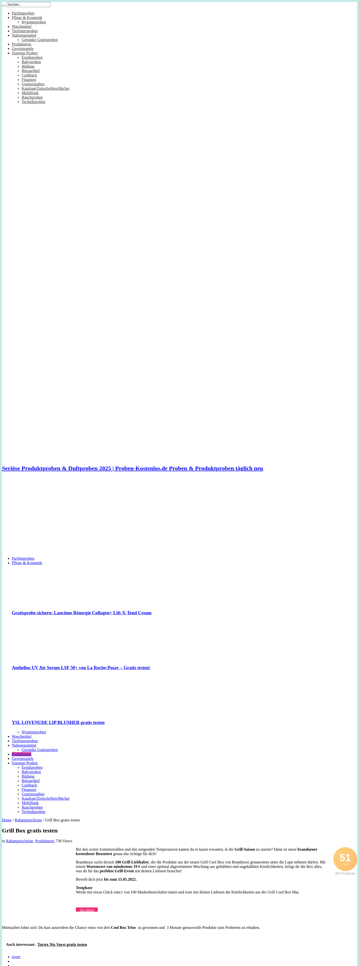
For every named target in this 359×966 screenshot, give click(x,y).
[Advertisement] (179, 517)
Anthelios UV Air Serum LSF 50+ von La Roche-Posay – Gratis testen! (81, 667)
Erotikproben (32, 57)
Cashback (29, 75)
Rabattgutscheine (28, 820)
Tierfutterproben (25, 31)
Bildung (28, 66)
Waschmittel (22, 26)
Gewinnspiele (22, 48)
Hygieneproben (34, 22)
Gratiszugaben (33, 84)
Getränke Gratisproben (40, 40)
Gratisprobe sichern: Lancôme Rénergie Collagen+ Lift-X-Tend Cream (81, 612)
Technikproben (33, 102)
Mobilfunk (30, 93)
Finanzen (29, 79)
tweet (16, 957)
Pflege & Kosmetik (27, 17)
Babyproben (31, 62)
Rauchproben (32, 97)
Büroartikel (31, 71)
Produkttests (21, 44)
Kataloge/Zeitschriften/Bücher (46, 88)
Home (7, 820)
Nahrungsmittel (24, 35)
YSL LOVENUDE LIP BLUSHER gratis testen (58, 722)
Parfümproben (23, 13)
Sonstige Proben (24, 53)
